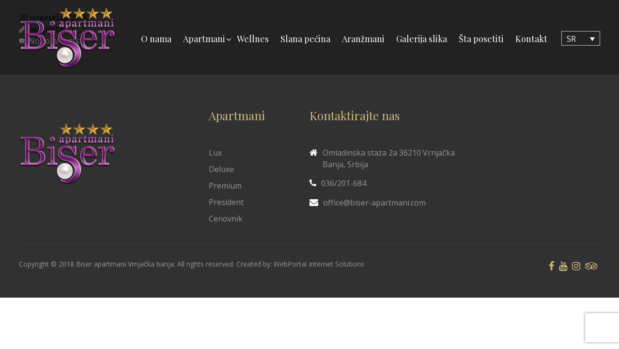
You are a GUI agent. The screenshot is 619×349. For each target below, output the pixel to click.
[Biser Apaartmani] (67, 38)
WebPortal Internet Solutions (319, 264)
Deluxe (221, 169)
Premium (225, 185)
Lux (215, 152)
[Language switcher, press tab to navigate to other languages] (580, 38)
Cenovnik (226, 218)
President (226, 202)
